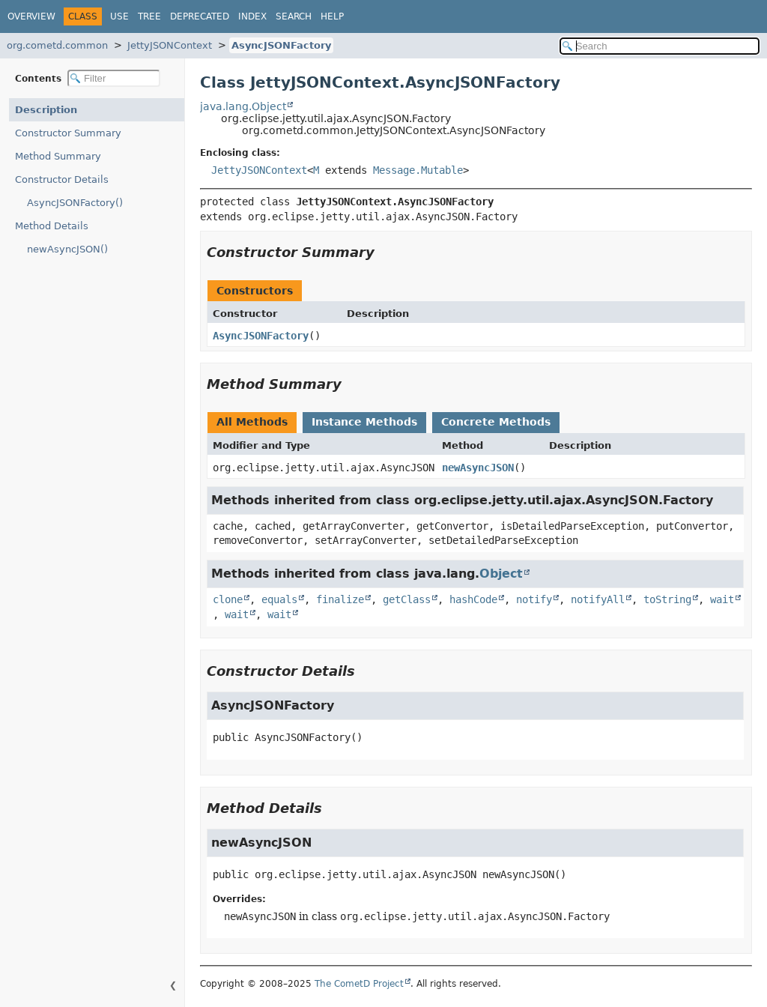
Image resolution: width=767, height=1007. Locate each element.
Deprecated (199, 16)
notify (534, 599)
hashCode (473, 599)
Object (501, 573)
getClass (407, 599)
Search (294, 16)
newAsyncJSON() (67, 249)
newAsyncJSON (478, 468)
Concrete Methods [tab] (496, 422)
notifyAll (598, 599)
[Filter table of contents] (113, 78)
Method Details (51, 226)
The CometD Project (359, 984)
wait (722, 599)
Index (252, 16)
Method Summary (58, 156)
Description (46, 109)
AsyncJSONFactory (281, 45)
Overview (31, 16)
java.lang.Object (243, 106)
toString (667, 599)
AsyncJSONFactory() (75, 202)
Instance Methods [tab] (364, 422)
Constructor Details (62, 179)
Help (332, 16)
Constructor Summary (68, 133)
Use (119, 16)
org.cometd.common (57, 45)
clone (228, 599)
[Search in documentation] (660, 46)
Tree (149, 16)
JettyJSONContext (169, 45)
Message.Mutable (418, 170)
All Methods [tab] (252, 422)
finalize (340, 599)
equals (279, 599)
